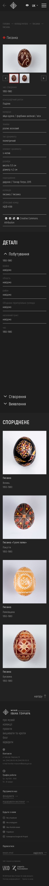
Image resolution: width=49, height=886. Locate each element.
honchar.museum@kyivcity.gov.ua (19, 763)
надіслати (38, 852)
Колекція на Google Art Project (17, 836)
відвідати (8, 742)
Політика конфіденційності (11, 879)
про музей (9, 720)
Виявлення (17, 403)
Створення (17, 396)
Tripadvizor (10, 832)
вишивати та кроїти (14, 733)
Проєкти (7, 728)
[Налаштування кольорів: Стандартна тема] (27, 5)
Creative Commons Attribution (21, 220)
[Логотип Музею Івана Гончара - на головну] (14, 5)
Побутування (19, 253)
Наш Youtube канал (13, 827)
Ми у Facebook (11, 818)
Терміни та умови (27, 879)
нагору (38, 696)
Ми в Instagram (11, 822)
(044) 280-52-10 (23, 760)
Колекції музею (21, 24)
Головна (6, 24)
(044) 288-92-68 (11, 760)
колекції (7, 724)
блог (5, 737)
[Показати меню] (44, 5)
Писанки (36, 24)
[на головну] (24, 712)
